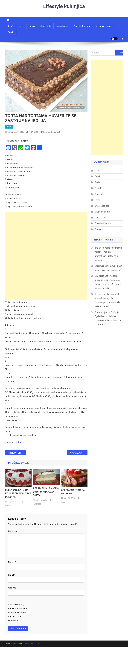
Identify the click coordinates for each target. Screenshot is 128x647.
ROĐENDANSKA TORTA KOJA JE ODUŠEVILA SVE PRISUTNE (18, 493)
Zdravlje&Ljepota (103, 223)
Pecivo (32, 26)
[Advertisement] (46, 234)
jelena (64, 502)
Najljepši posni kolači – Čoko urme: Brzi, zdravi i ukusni (108, 268)
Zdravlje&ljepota (82, 26)
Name (12, 562)
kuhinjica (33, 132)
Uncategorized (102, 206)
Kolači (10, 26)
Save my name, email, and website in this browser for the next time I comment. (17, 612)
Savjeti (98, 188)
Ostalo (11, 32)
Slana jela (46, 26)
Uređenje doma (103, 26)
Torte (21, 26)
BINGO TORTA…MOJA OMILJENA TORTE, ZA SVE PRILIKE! (17, 453)
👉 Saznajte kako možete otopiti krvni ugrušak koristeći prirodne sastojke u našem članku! (108, 300)
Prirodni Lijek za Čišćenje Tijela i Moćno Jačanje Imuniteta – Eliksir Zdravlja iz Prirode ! (108, 318)
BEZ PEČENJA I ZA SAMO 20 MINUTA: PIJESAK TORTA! (46, 492)
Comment (14, 531)
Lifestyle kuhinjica (64, 6)
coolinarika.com (18, 442)
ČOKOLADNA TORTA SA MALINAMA (73, 492)
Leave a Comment (51, 132)
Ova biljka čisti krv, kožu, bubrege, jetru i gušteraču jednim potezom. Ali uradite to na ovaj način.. (108, 282)
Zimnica (99, 229)
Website (12, 587)
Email (11, 575)
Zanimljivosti (62, 26)
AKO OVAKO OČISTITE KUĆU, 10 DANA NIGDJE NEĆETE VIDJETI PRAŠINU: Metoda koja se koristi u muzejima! (79, 453)
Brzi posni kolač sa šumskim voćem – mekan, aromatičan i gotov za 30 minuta (108, 253)
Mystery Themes (33, 644)
